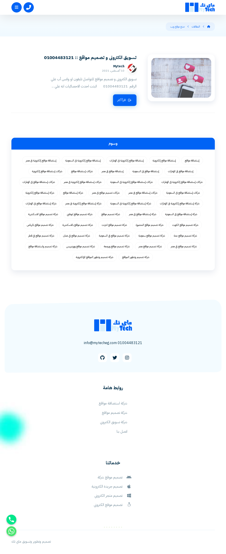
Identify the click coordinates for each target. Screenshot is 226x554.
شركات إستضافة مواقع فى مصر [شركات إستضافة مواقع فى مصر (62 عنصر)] (142, 193)
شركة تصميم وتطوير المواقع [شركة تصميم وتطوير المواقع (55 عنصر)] (135, 257)
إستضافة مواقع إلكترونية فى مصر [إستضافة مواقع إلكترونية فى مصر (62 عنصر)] (41, 161)
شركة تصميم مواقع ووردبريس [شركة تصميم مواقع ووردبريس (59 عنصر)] (80, 246)
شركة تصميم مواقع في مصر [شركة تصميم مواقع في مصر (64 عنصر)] (184, 246)
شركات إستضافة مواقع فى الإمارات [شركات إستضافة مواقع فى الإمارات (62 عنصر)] (39, 182)
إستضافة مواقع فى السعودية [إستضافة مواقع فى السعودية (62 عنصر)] (145, 171)
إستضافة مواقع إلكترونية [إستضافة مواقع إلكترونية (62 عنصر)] (164, 161)
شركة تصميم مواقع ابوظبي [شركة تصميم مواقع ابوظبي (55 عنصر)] (79, 214)
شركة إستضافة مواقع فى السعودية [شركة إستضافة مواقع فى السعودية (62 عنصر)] (181, 214)
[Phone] (11, 519)
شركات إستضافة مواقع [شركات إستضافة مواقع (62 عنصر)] (82, 171)
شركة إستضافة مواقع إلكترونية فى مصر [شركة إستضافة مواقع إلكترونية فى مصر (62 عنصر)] (83, 203)
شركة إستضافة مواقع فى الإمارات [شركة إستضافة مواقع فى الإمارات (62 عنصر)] (41, 203)
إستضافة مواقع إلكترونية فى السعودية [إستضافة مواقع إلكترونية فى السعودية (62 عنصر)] (83, 161)
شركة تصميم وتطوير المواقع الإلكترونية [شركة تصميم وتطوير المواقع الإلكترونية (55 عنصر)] (94, 257)
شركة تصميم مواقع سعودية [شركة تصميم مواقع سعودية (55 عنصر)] (152, 236)
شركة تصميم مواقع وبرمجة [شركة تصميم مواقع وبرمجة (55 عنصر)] (117, 246)
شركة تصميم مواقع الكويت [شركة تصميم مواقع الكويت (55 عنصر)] (185, 225)
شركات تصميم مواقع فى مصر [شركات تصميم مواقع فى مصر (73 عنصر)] (105, 193)
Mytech (118, 66)
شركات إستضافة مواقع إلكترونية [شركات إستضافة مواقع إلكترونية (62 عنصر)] (47, 171)
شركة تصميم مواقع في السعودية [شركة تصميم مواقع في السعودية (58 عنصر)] (114, 236)
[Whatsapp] (11, 531)
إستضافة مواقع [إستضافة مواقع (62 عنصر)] (192, 161)
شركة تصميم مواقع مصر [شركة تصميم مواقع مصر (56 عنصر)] (150, 246)
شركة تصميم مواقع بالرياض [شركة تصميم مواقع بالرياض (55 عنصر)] (40, 225)
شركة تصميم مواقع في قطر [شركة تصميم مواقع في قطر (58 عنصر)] (41, 236)
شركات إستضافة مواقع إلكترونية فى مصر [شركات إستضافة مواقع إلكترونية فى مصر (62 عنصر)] (82, 182)
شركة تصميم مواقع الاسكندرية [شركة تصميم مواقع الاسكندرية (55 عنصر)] (43, 214)
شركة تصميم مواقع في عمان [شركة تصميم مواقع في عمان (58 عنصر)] (76, 236)
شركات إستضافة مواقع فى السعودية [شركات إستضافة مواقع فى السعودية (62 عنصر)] (183, 193)
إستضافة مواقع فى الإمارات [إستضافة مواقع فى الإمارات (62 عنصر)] (180, 171)
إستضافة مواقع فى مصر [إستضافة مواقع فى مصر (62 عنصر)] (113, 171)
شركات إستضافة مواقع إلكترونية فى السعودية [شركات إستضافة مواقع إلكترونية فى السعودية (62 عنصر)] (131, 182)
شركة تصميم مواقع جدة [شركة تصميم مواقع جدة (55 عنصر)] (185, 236)
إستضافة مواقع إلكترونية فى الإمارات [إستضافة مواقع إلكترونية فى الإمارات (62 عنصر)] (127, 161)
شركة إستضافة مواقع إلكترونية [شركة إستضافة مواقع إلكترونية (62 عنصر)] (40, 193)
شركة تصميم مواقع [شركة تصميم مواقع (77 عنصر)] (110, 214)
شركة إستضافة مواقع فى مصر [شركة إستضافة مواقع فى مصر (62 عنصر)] (142, 214)
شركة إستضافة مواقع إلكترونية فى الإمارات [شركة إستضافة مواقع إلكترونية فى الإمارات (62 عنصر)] (179, 203)
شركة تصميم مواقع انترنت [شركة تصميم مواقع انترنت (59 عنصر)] (114, 225)
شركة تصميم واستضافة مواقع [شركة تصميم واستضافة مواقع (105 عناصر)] (42, 246)
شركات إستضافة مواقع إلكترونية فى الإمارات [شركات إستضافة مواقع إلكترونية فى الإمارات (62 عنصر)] (182, 182)
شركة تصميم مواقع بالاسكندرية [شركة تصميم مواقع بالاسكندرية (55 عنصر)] (77, 225)
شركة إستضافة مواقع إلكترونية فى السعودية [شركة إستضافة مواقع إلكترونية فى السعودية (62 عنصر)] (130, 203)
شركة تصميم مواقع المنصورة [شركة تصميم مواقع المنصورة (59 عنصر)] (149, 225)
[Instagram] (127, 357)
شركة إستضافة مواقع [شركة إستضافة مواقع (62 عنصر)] (73, 193)
